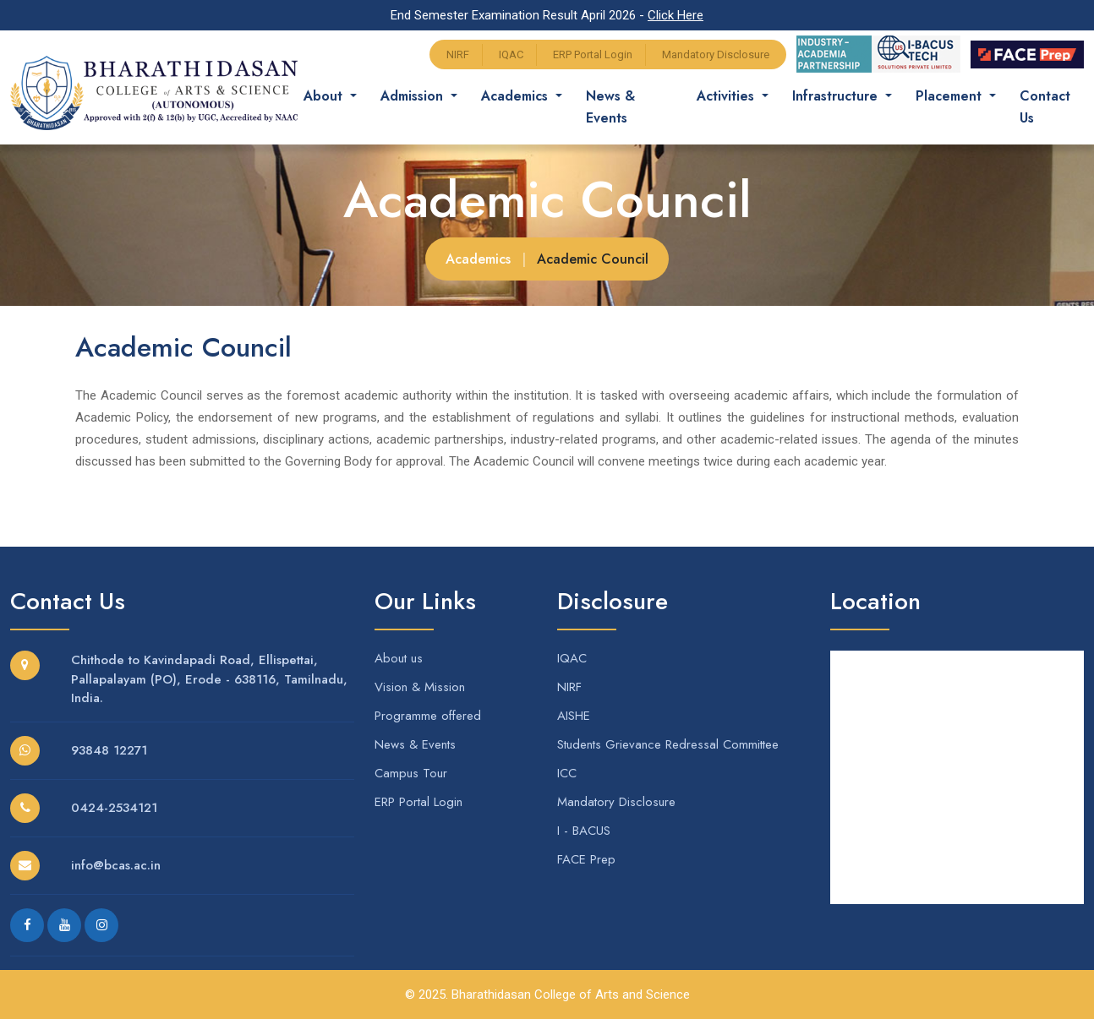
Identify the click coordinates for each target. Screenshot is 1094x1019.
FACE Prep (586, 859)
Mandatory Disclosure (715, 54)
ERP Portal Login (592, 54)
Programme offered (428, 715)
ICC (567, 773)
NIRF (457, 54)
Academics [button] (530, 96)
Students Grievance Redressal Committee (668, 744)
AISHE (573, 715)
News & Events (624, 107)
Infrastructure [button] (844, 96)
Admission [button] (428, 96)
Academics (478, 259)
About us (399, 658)
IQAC (511, 54)
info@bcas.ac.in (116, 865)
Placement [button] (957, 96)
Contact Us (1051, 107)
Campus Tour (411, 773)
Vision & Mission (420, 687)
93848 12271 (109, 750)
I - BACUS (583, 830)
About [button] (339, 96)
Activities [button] (733, 96)
